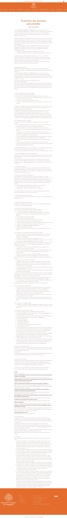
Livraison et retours (37, 496)
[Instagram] (57, 496)
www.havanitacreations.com (24, 34)
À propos (21, 498)
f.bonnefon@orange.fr (21, 81)
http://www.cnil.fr (42, 426)
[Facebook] (55, 496)
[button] (63, 1)
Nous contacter (22, 502)
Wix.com (41, 517)
